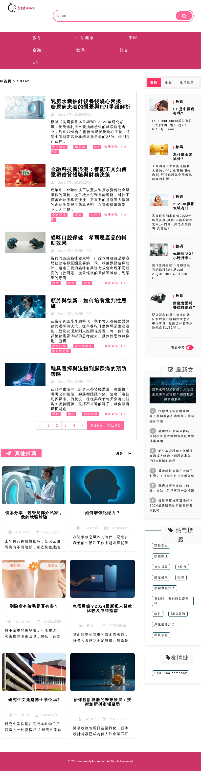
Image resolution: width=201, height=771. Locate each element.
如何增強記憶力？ (102, 513)
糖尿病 (80, 147)
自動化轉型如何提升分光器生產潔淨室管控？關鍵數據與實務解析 (173, 394)
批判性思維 (60, 351)
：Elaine (19, 715)
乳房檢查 (59, 147)
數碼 (80, 50)
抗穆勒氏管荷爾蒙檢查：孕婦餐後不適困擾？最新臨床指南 (172, 416)
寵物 (55, 283)
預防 (71, 414)
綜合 (124, 50)
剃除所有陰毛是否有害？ (34, 606)
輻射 (157, 614)
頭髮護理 (161, 556)
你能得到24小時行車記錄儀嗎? (183, 258)
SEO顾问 (178, 614)
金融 (37, 50)
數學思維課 (83, 346)
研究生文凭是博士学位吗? (34, 700)
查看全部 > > (115, 147)
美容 (133, 38)
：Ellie (87, 626)
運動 (55, 414)
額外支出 (161, 545)
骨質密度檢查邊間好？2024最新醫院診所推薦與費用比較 (171, 505)
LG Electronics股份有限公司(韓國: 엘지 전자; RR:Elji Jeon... (172, 125)
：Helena (19, 532)
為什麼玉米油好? (183, 157)
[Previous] (40, 425)
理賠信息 (161, 635)
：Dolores (19, 621)
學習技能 (59, 346)
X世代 (182, 567)
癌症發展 (161, 577)
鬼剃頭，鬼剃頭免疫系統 (171, 601)
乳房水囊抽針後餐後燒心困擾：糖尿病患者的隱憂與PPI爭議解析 (91, 104)
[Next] (83, 425)
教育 (37, 38)
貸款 (78, 215)
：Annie (87, 719)
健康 (87, 283)
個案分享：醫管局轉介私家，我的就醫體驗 (34, 515)
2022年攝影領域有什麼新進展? (184, 208)
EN (36, 62)
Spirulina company (170, 673)
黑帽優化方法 (164, 588)
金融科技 (59, 215)
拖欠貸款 (161, 567)
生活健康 (85, 38)
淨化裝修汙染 (164, 624)
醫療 (71, 283)
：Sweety (87, 528)
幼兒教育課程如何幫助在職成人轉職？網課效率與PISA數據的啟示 (171, 456)
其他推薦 (21, 453)
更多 (124, 453)
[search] (184, 15)
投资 (181, 577)
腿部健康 (91, 414)
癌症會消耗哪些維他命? (184, 305)
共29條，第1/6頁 (105, 425)
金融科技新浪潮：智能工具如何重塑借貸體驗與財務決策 (89, 172)
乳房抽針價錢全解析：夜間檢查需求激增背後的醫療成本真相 (172, 436)
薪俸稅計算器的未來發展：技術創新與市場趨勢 (103, 702)
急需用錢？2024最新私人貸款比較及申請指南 (103, 608)
